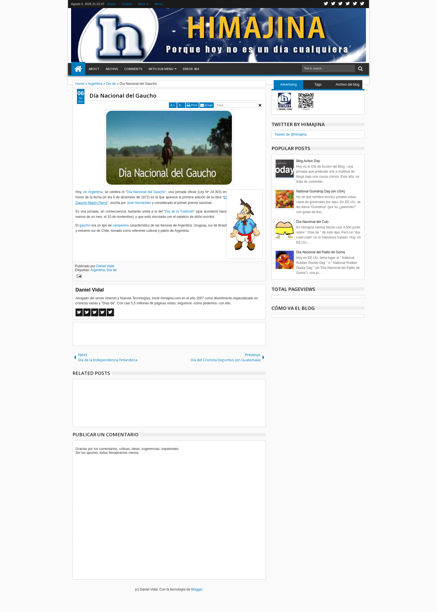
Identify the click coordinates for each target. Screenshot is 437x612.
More (141, 4)
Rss (347, 4)
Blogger (196, 589)
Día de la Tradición (179, 211)
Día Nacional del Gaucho (122, 95)
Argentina (98, 270)
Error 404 (191, 69)
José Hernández (139, 203)
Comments (133, 69)
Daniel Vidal (105, 266)
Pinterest (362, 4)
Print (194, 105)
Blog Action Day (308, 161)
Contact (127, 4)
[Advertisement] (169, 333)
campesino (121, 225)
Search (360, 69)
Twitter (326, 4)
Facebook (333, 4)
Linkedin (355, 4)
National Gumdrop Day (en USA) (320, 191)
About (111, 4)
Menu (158, 4)
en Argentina (93, 192)
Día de (111, 270)
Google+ (340, 4)
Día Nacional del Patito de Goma (320, 252)
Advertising (288, 84)
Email (208, 105)
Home (78, 69)
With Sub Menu (161, 69)
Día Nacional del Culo (312, 222)
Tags (317, 84)
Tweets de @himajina (291, 134)
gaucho (84, 225)
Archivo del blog (347, 84)
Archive (112, 69)
